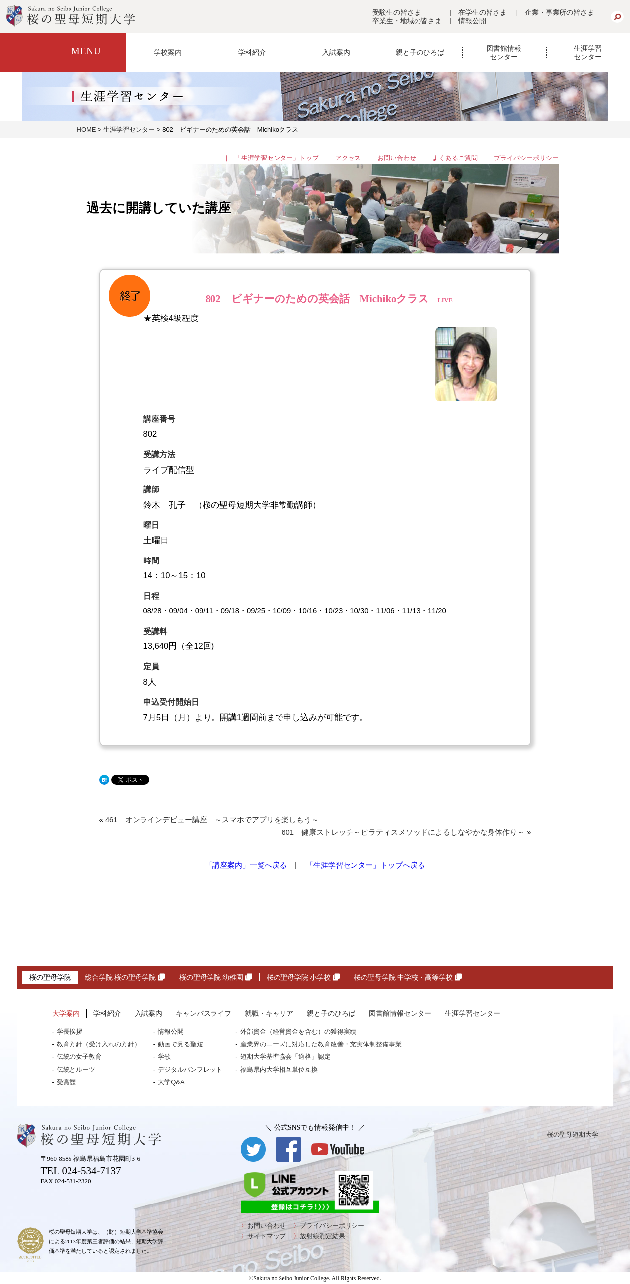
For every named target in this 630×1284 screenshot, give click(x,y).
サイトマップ (266, 1236)
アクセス (348, 157)
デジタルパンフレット (190, 1069)
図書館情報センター (504, 52)
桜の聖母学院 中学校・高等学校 (408, 977)
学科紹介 (252, 52)
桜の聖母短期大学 (572, 1134)
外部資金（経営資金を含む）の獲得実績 (298, 1031)
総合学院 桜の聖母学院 (125, 977)
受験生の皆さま (396, 12)
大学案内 (66, 1013)
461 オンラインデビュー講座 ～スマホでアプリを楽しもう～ (212, 820)
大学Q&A (171, 1082)
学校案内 (168, 52)
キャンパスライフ (203, 1013)
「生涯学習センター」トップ (277, 157)
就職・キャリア (269, 1013)
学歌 (164, 1056)
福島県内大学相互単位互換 (279, 1069)
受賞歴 (66, 1082)
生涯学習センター (588, 52)
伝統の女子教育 (79, 1056)
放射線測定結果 (322, 1236)
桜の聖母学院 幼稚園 (215, 977)
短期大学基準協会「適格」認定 (285, 1056)
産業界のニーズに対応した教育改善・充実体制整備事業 (321, 1044)
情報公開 (472, 21)
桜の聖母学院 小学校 (303, 977)
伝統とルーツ (76, 1069)
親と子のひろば (420, 52)
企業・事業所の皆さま (559, 12)
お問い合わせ (396, 157)
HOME (86, 129)
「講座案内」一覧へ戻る (246, 865)
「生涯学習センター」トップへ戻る (365, 865)
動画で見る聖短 (180, 1044)
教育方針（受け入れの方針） (98, 1044)
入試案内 (336, 52)
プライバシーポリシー (526, 157)
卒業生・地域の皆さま (407, 21)
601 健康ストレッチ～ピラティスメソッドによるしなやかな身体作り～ (403, 832)
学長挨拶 (69, 1031)
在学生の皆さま (482, 12)
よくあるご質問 (455, 157)
